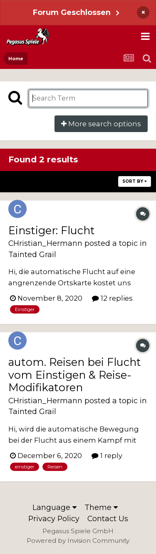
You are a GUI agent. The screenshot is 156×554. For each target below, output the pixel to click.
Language (54, 507)
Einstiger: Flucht (51, 230)
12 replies (112, 298)
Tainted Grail (32, 254)
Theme (101, 507)
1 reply (107, 455)
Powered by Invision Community (78, 540)
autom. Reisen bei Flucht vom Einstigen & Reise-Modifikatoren (74, 374)
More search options (101, 124)
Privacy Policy (53, 518)
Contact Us (107, 518)
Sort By (134, 181)
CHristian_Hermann (45, 243)
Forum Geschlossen (72, 12)
